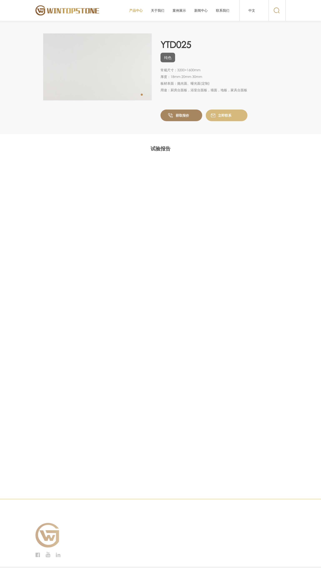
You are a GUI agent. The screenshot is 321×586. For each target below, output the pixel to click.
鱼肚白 (90, 527)
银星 (88, 550)
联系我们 (222, 10)
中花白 (90, 545)
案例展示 (179, 10)
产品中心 (136, 10)
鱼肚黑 (90, 533)
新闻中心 (201, 10)
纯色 (88, 556)
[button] (142, 95)
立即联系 (224, 116)
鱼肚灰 (90, 539)
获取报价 (182, 116)
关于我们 (157, 10)
